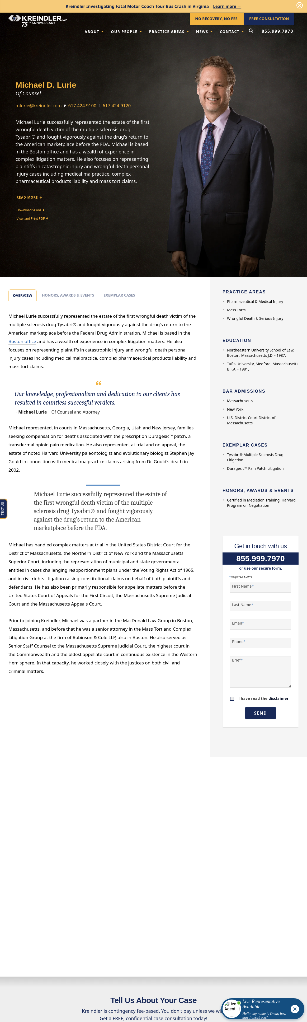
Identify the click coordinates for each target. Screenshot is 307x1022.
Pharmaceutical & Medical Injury (255, 301)
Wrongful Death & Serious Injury (255, 318)
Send (260, 713)
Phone (239, 641)
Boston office (22, 341)
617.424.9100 (82, 105)
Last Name (242, 604)
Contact (232, 31)
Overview (22, 295)
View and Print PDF (32, 218)
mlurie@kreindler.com (39, 105)
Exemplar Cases (119, 295)
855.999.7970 (277, 31)
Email (238, 623)
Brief (237, 660)
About (93, 31)
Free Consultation (269, 18)
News (204, 31)
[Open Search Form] (251, 31)
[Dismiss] (299, 5)
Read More (29, 197)
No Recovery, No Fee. (217, 18)
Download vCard (31, 210)
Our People (126, 31)
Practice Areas (169, 31)
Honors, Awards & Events (68, 295)
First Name (243, 586)
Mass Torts (236, 309)
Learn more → (227, 6)
